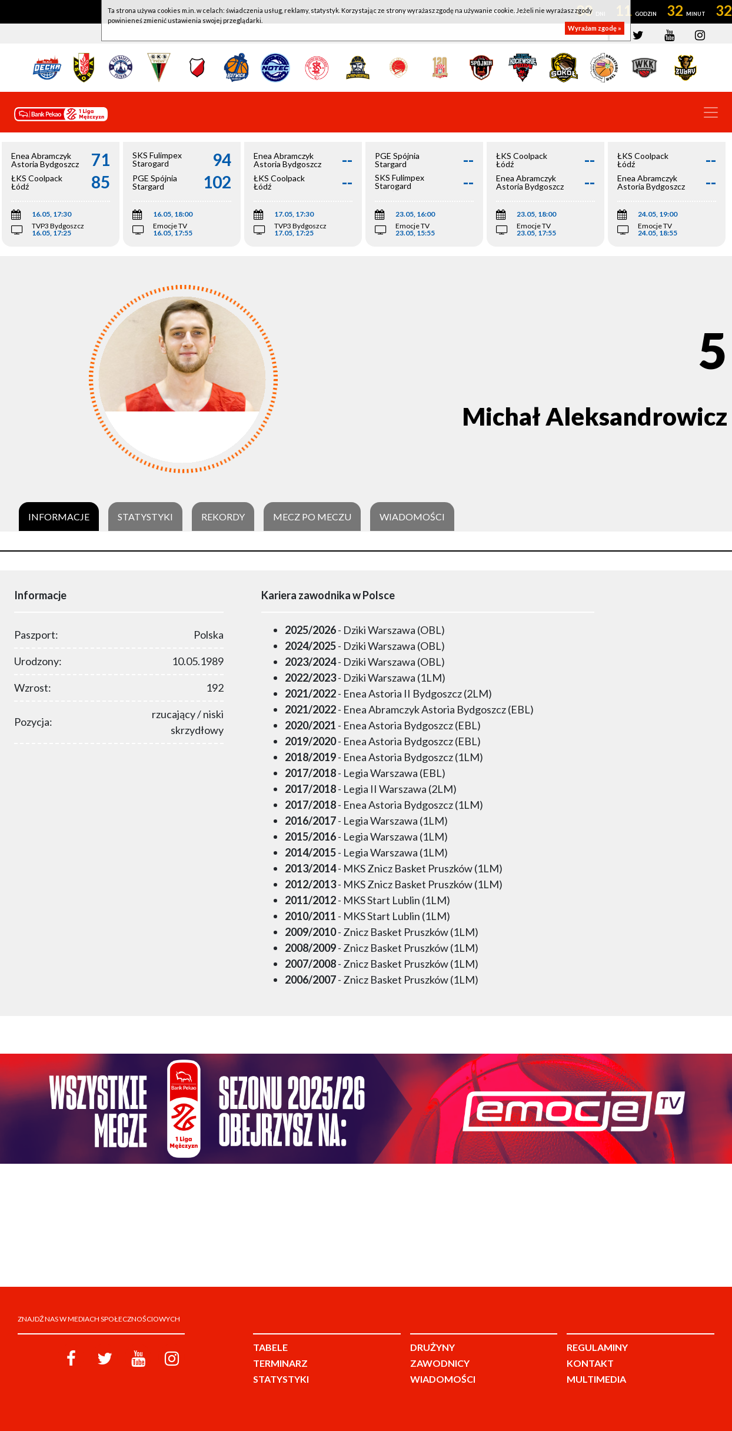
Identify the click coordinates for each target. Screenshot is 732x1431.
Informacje (58, 517)
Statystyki (145, 517)
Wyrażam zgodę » (594, 28)
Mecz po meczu (312, 517)
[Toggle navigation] (710, 112)
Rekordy (223, 517)
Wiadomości (412, 517)
